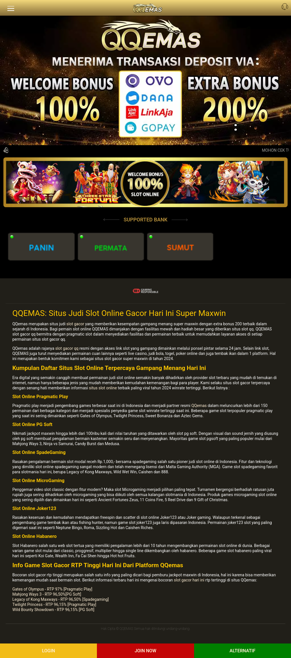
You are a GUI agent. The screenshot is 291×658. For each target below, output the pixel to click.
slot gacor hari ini (189, 580)
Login (48, 650)
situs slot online (103, 388)
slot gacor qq (66, 348)
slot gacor (75, 324)
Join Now (145, 650)
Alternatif (242, 650)
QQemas (199, 405)
